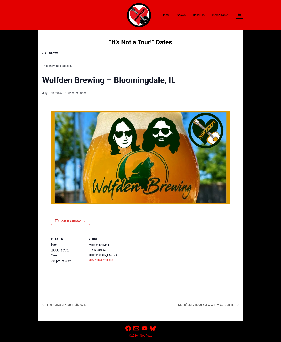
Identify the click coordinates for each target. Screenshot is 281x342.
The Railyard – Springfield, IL (66, 305)
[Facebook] (128, 328)
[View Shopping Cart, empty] (233, 15)
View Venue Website (100, 259)
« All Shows (50, 53)
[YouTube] (145, 328)
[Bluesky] (153, 328)
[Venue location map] (146, 258)
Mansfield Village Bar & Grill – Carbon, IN (206, 305)
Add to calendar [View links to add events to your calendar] (71, 220)
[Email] (136, 328)
